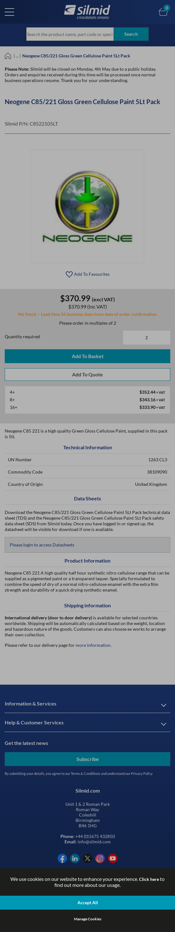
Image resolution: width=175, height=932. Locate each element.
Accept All (87, 902)
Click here (149, 879)
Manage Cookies (87, 919)
